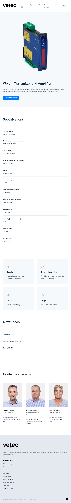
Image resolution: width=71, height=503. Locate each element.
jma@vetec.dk (33, 419)
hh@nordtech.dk (11, 417)
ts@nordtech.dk (57, 417)
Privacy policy (7, 464)
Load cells (21, 6)
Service (56, 5)
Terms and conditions (10, 467)
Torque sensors (46, 6)
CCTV (38, 5)
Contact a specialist (11, 98)
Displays (30, 5)
